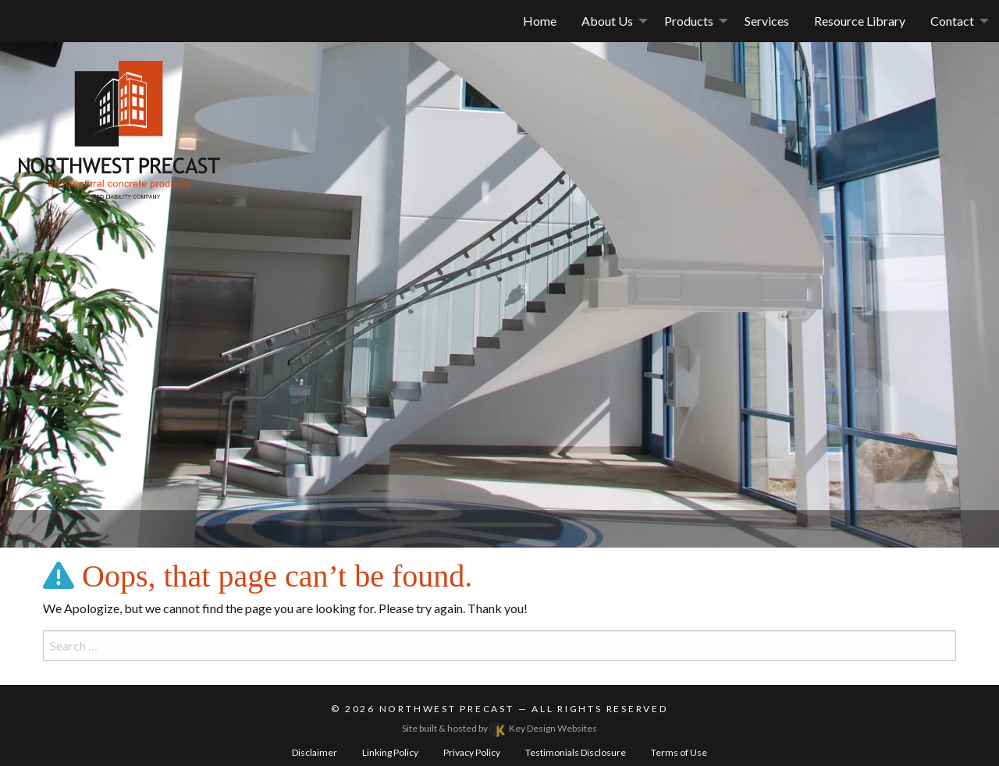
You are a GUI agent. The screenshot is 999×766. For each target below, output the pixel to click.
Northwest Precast (446, 709)
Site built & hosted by (499, 728)
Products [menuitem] (688, 20)
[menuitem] (610, 21)
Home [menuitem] (539, 20)
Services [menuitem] (767, 20)
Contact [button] (952, 20)
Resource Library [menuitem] (859, 20)
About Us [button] (607, 20)
